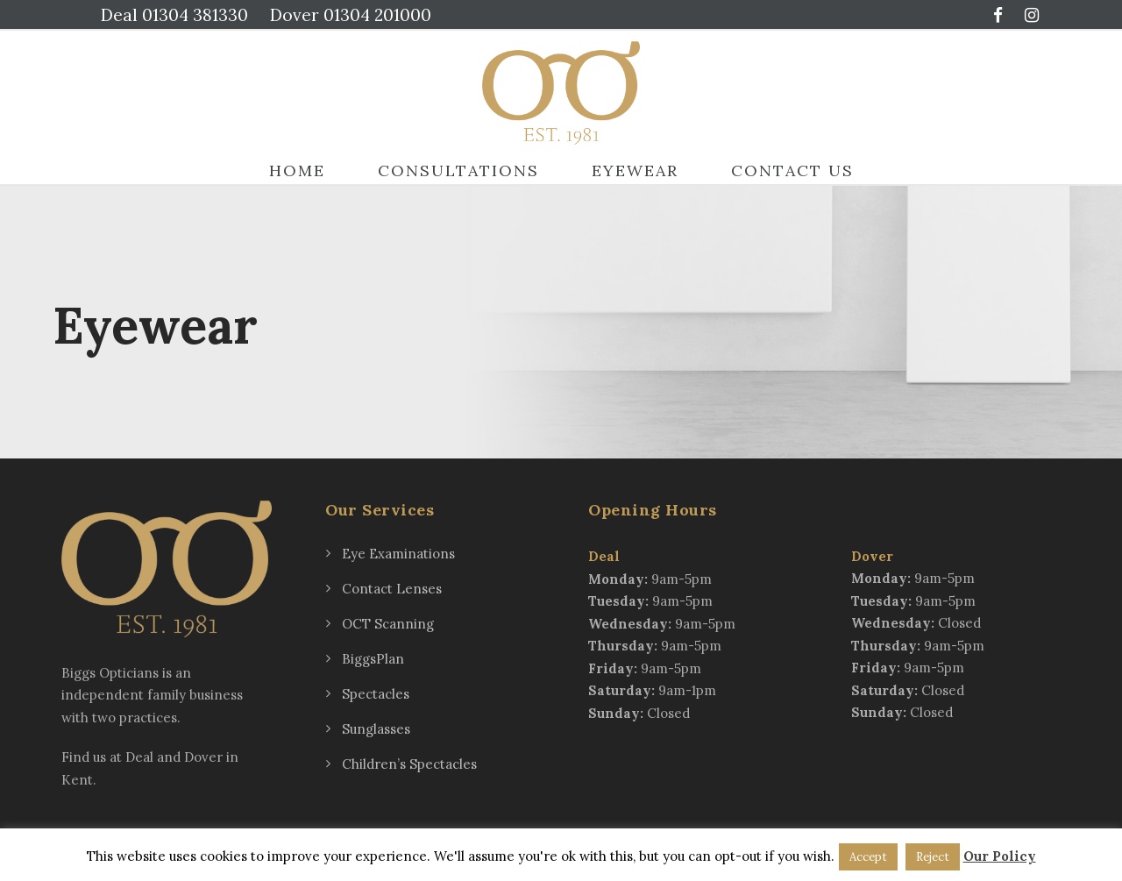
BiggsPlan (373, 658)
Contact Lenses (392, 588)
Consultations (458, 170)
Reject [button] (932, 856)
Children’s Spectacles (409, 764)
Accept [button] (868, 856)
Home (297, 170)
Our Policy (999, 856)
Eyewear (635, 170)
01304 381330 (195, 14)
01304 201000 (377, 14)
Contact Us (792, 170)
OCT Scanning (388, 623)
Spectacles (375, 694)
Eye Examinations (398, 553)
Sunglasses (376, 729)
